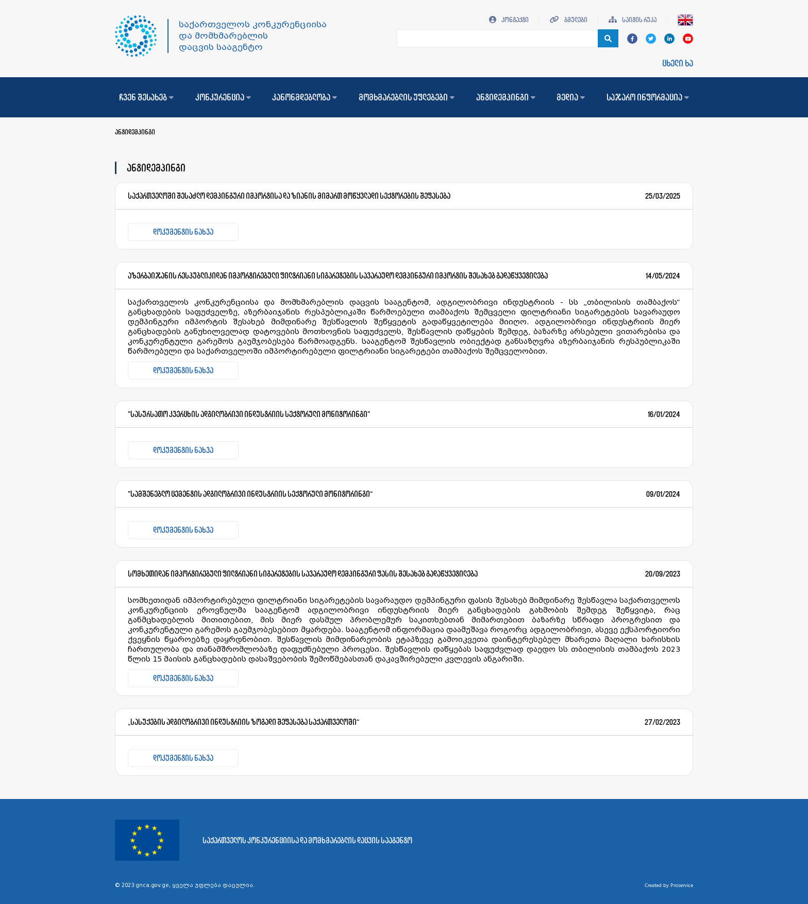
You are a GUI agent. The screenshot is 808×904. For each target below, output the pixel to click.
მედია (571, 97)
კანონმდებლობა (304, 97)
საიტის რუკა (632, 19)
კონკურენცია (223, 97)
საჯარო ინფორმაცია (648, 97)
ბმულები (568, 19)
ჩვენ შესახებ (146, 97)
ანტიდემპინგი (505, 97)
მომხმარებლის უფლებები (406, 97)
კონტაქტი (509, 19)
